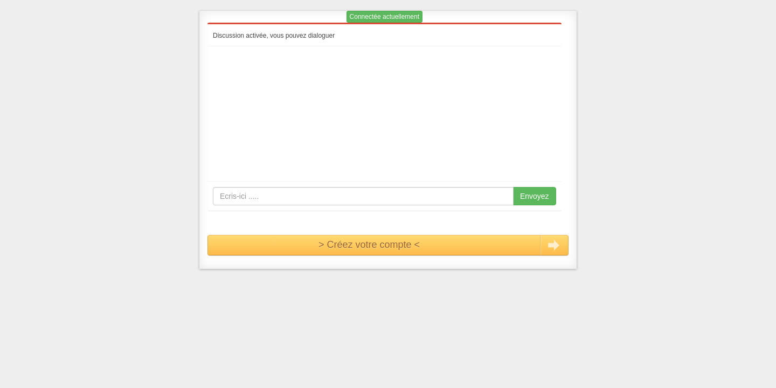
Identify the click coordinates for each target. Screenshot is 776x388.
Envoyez (534, 196)
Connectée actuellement (384, 16)
